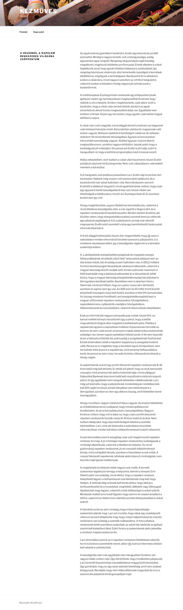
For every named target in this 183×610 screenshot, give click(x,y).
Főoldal (23, 32)
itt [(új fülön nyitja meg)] (129, 543)
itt (149, 235)
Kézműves (38, 11)
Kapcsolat (38, 32)
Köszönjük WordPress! (30, 602)
